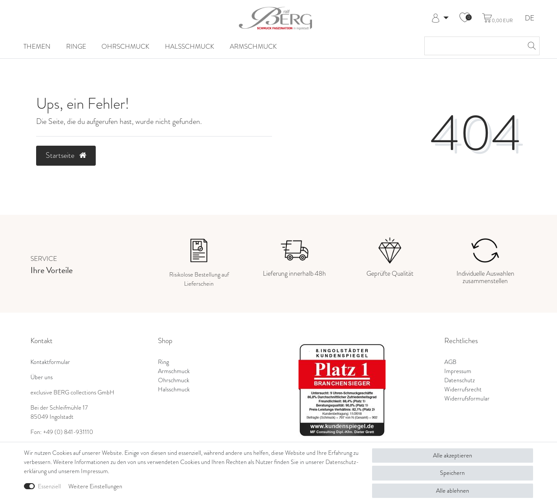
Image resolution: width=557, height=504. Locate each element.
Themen (36, 46)
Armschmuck (253, 46)
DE (529, 18)
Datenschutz (459, 380)
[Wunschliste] (464, 18)
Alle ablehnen (452, 490)
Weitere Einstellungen (95, 486)
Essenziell (49, 486)
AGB (450, 361)
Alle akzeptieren (452, 455)
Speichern (452, 472)
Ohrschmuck (125, 46)
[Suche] (530, 46)
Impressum (457, 371)
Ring (163, 361)
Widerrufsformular (467, 398)
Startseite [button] (66, 155)
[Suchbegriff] (473, 46)
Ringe (76, 46)
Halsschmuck (189, 46)
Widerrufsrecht (463, 389)
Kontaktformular (50, 361)
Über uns (41, 377)
